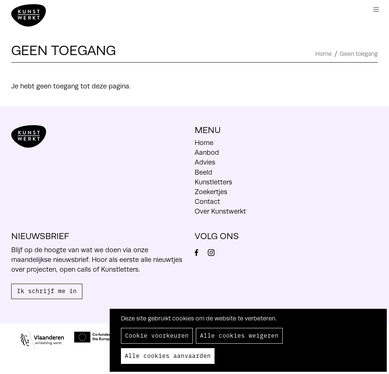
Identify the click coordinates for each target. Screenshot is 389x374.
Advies (205, 162)
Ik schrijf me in (47, 290)
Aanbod (207, 152)
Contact (207, 201)
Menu (376, 9)
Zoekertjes (211, 192)
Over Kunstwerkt (220, 211)
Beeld (203, 172)
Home (323, 54)
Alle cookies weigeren (239, 335)
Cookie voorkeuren (157, 335)
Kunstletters (213, 182)
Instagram (214, 252)
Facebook (200, 252)
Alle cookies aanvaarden (168, 355)
